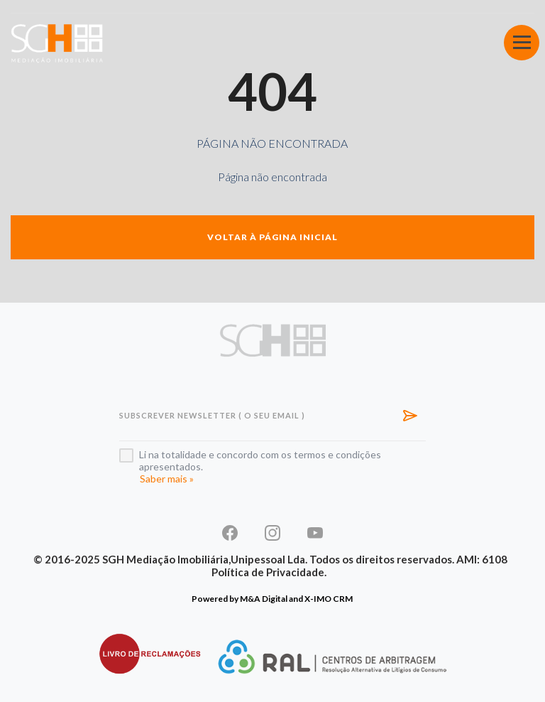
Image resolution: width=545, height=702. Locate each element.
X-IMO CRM (328, 598)
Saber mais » (167, 478)
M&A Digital (263, 598)
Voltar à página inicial (272, 237)
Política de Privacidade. (268, 572)
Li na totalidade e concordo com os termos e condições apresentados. (260, 460)
